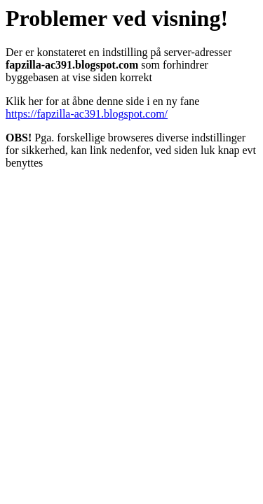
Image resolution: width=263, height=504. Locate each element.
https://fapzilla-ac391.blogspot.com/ (87, 114)
